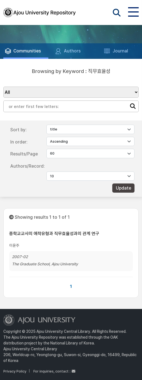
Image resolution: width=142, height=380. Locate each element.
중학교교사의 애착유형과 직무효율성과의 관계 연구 (54, 233)
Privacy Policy (14, 371)
